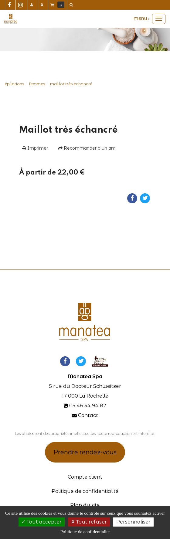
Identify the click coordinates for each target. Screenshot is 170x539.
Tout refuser (89, 522)
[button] (72, 5)
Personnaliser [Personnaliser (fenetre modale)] (133, 522)
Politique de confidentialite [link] (85, 531)
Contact (88, 415)
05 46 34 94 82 (87, 405)
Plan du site (85, 505)
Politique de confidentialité (85, 491)
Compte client (85, 477)
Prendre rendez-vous (85, 452)
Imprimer (35, 148)
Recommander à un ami (87, 148)
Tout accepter (42, 522)
